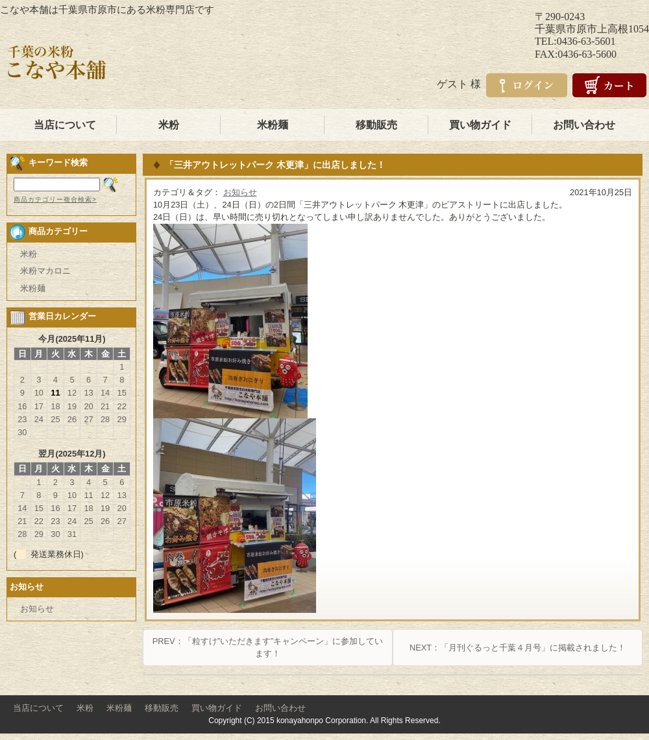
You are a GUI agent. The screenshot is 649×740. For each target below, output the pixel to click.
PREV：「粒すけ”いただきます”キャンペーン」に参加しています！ (268, 647)
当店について (65, 124)
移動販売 (376, 124)
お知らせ (240, 192)
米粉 (168, 124)
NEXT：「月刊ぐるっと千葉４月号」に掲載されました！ (518, 647)
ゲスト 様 (459, 84)
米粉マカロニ (45, 271)
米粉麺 (272, 124)
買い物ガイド (480, 124)
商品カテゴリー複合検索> (55, 199)
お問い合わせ (584, 124)
